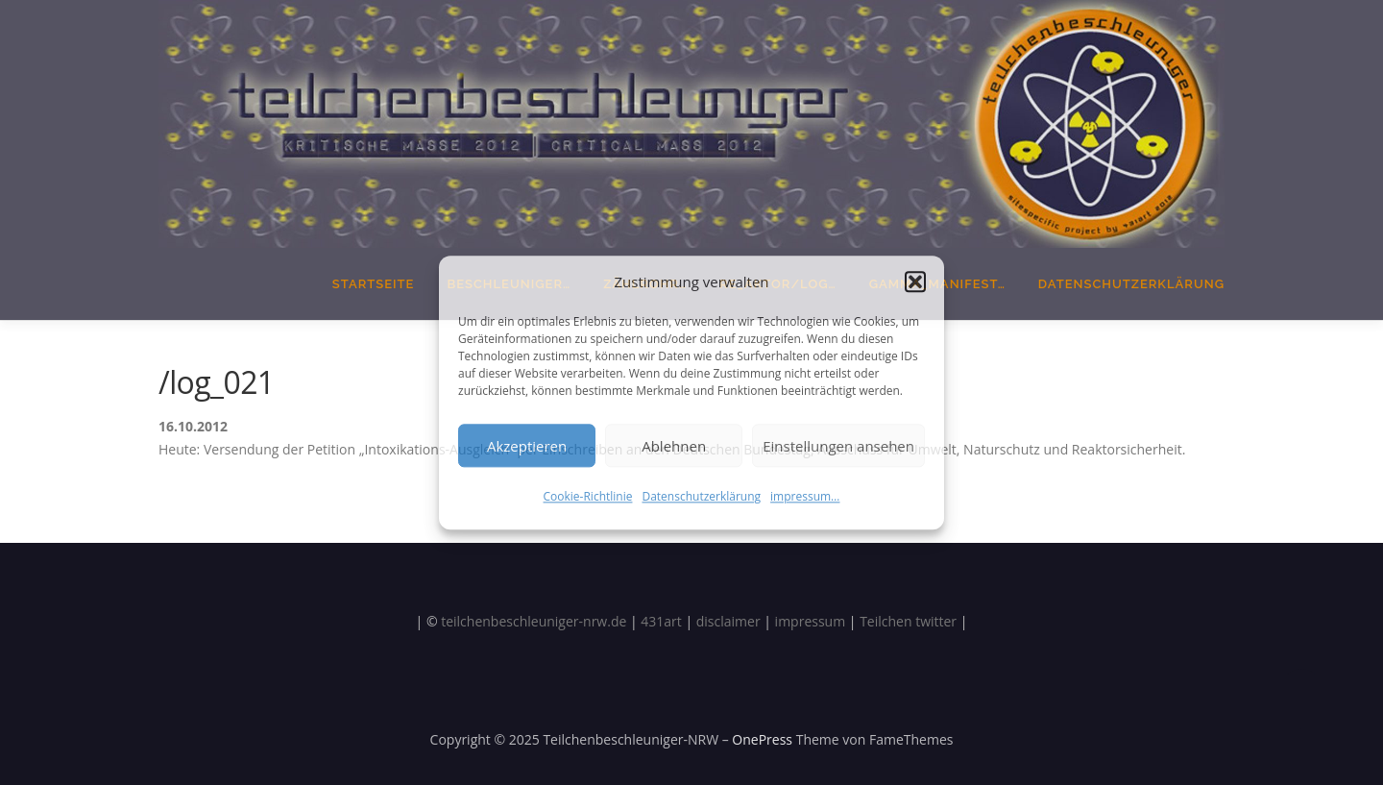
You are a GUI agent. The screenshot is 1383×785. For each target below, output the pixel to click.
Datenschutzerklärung (701, 496)
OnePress (762, 739)
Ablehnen (674, 445)
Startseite (373, 284)
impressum (810, 621)
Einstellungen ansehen (838, 445)
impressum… (804, 496)
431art (661, 621)
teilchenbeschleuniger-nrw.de (533, 621)
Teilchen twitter (908, 621)
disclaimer (728, 621)
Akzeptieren (527, 445)
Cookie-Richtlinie (588, 496)
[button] (915, 282)
